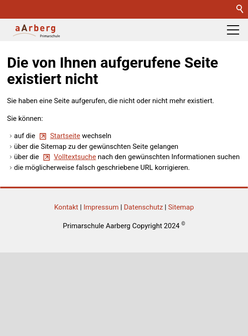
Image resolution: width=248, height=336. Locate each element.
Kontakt (66, 207)
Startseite (65, 136)
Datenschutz (143, 207)
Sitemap (181, 207)
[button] (233, 29)
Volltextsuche (75, 157)
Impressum (101, 207)
